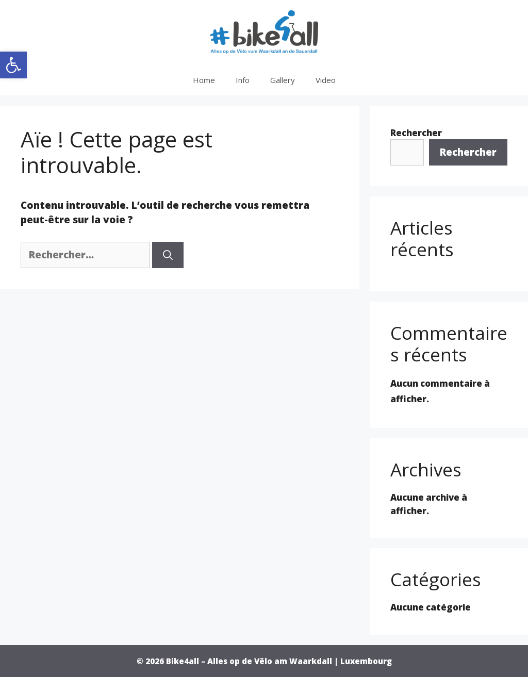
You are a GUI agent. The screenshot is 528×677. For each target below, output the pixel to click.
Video (326, 80)
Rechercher (416, 133)
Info (243, 80)
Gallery (282, 80)
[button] (13, 65)
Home (204, 80)
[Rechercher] (168, 255)
